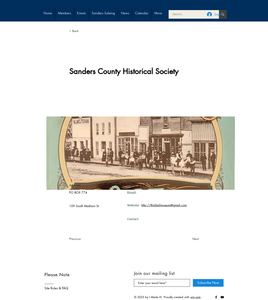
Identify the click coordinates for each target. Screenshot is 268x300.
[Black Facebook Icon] (216, 297)
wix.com (195, 297)
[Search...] (191, 14)
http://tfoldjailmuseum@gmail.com (164, 205)
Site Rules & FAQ (56, 288)
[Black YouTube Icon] (222, 297)
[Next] (189, 239)
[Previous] (81, 239)
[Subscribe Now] (208, 283)
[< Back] (81, 31)
